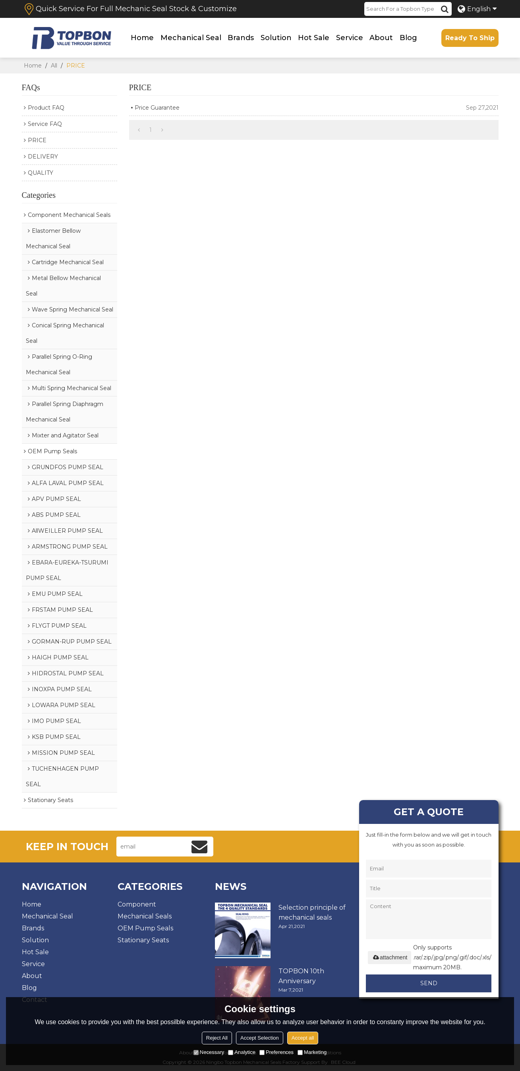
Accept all (303, 1038)
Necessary (208, 1052)
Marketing (312, 1052)
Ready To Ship (470, 38)
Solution (276, 37)
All (54, 65)
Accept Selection (259, 1038)
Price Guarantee (157, 107)
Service (349, 37)
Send (428, 983)
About (381, 37)
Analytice (241, 1052)
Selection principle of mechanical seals (312, 912)
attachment (389, 957)
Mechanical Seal (190, 37)
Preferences (276, 1052)
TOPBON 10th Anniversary (301, 976)
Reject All (217, 1038)
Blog (408, 37)
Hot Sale (313, 37)
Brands (241, 37)
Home (142, 37)
